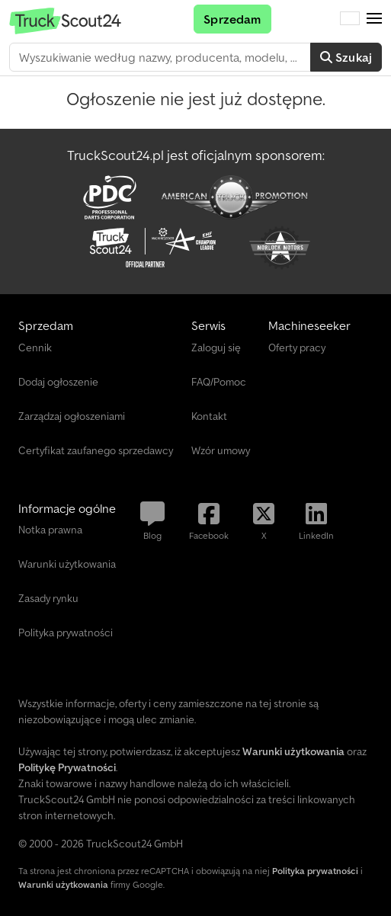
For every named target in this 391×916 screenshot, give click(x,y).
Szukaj (346, 57)
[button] (374, 19)
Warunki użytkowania (63, 884)
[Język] (350, 19)
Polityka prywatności (315, 870)
